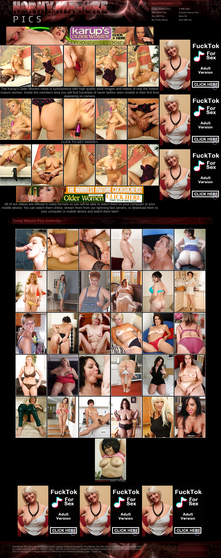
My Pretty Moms (160, 20)
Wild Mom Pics (159, 12)
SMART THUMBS (118, 481)
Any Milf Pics (158, 16)
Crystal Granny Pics (189, 12)
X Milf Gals (184, 9)
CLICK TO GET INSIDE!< (79, 142)
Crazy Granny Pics (161, 9)
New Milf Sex (185, 20)
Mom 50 (183, 16)
